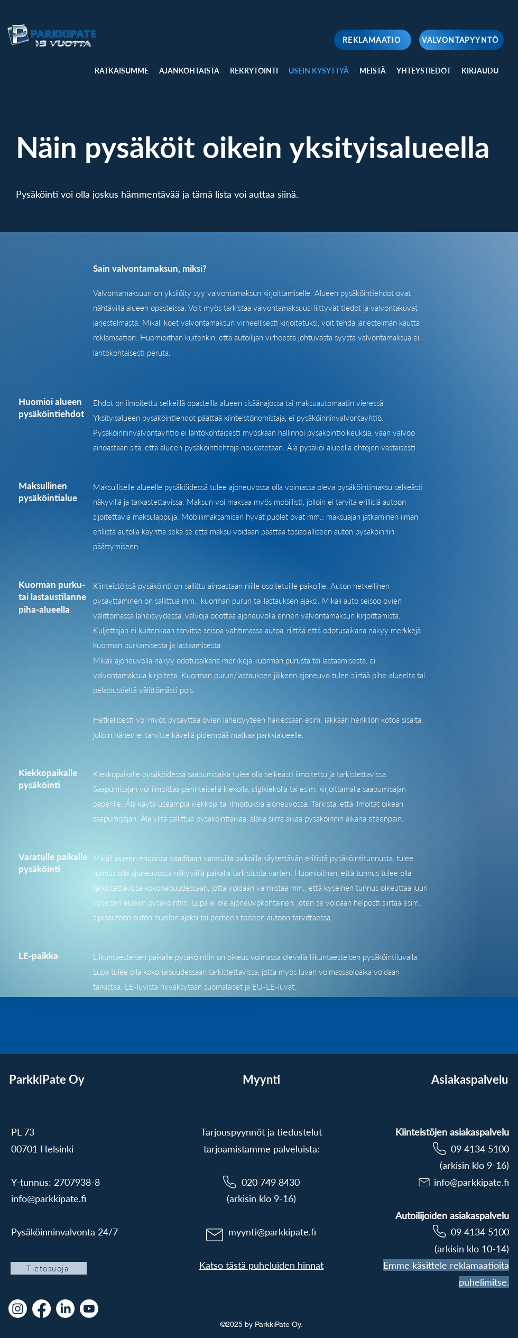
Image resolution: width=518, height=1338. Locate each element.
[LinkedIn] (65, 1308)
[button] (480, 71)
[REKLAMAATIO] (372, 40)
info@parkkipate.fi (48, 1198)
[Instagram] (17, 1308)
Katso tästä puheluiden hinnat (261, 1265)
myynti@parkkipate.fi (272, 1232)
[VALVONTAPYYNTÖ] (461, 40)
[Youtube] (89, 1308)
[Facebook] (41, 1308)
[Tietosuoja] (49, 1268)
